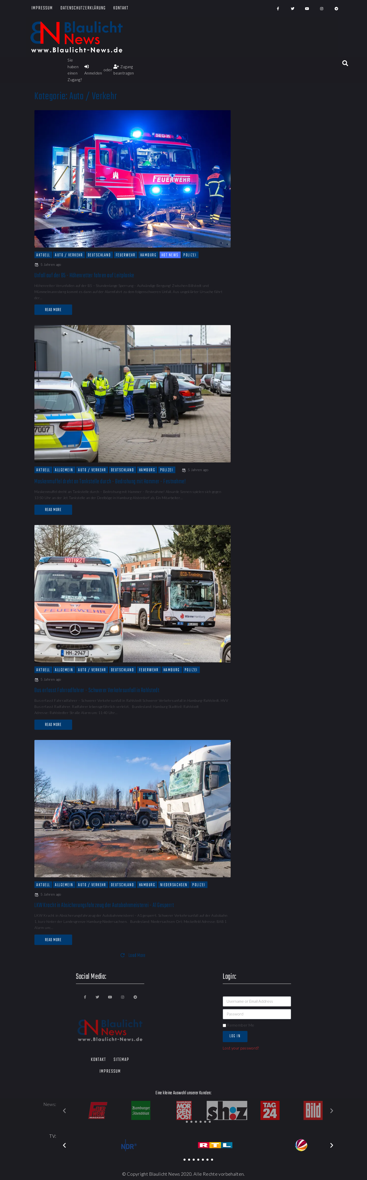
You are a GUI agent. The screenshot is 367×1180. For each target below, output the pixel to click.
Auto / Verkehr (69, 255)
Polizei (190, 255)
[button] (187, 1122)
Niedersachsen (174, 885)
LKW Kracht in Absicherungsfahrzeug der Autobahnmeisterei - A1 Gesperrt (104, 905)
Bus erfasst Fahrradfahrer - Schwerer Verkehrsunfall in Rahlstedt (96, 690)
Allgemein (64, 470)
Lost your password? (241, 1048)
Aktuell (43, 255)
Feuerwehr (126, 255)
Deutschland (99, 255)
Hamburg (148, 255)
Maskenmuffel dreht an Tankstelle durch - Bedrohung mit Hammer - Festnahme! (110, 481)
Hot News (170, 255)
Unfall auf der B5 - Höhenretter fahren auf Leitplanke (84, 275)
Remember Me (238, 1025)
